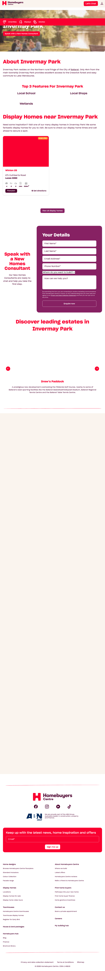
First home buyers (63, 888)
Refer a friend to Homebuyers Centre (69, 881)
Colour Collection (9, 877)
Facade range (8, 881)
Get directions (39, 191)
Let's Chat (91, 3)
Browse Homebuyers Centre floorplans (18, 868)
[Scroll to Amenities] (10, 22)
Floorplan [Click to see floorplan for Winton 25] (11, 191)
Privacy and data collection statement (37, 962)
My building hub (62, 926)
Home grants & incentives (65, 900)
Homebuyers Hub (11, 934)
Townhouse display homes (13, 915)
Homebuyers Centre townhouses (16, 911)
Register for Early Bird (11, 919)
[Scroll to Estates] (39, 22)
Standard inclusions (11, 872)
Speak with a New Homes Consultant (21, 34)
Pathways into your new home (67, 892)
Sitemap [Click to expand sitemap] (80, 962)
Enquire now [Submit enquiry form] (69, 304)
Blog (4, 938)
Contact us (60, 907)
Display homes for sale (12, 896)
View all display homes (52, 211)
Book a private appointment (66, 911)
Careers (58, 918)
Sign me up (52, 847)
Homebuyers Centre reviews (66, 877)
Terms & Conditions (65, 962)
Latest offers (60, 872)
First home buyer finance (65, 896)
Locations (7, 892)
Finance (6, 942)
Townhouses (8, 907)
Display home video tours (13, 900)
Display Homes (9, 888)
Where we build (61, 868)
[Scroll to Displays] (25, 22)
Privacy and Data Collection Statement (63, 295)
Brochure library (9, 946)
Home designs (9, 864)
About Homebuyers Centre (67, 864)
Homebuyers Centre (49, 966)
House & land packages (13, 927)
